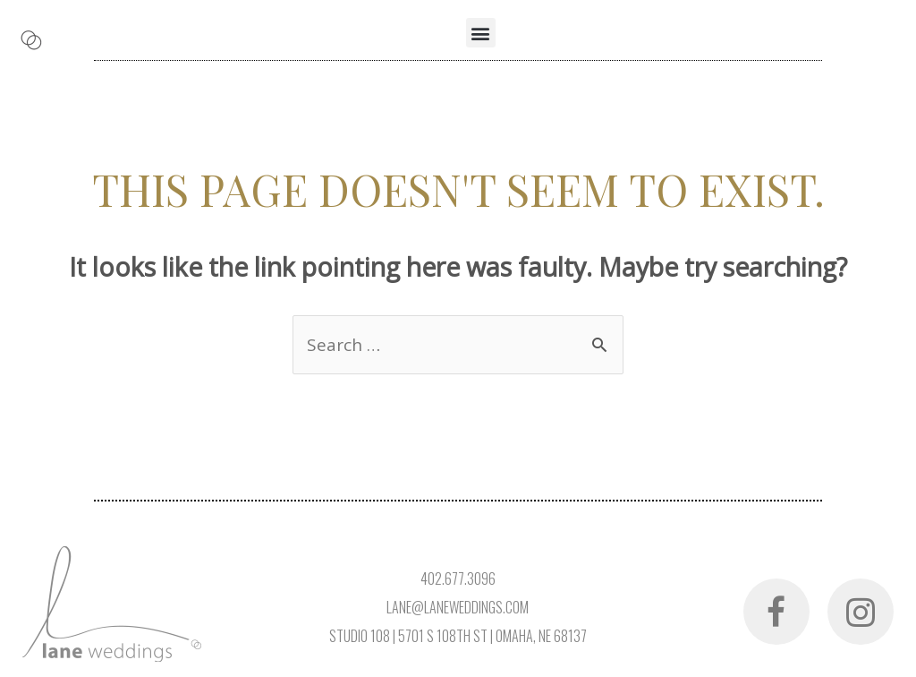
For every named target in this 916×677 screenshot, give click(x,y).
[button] (481, 32)
